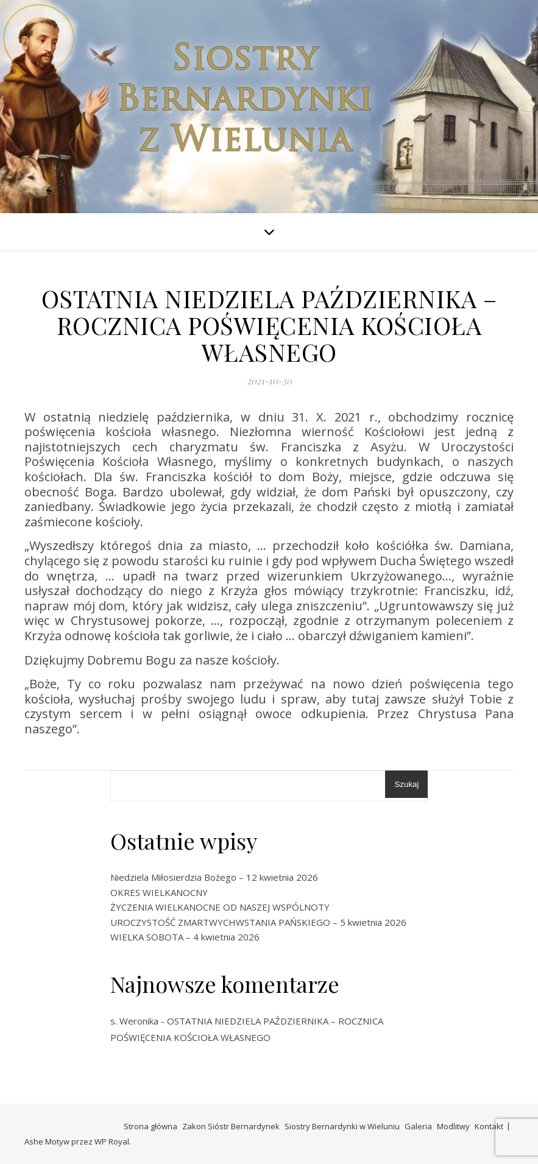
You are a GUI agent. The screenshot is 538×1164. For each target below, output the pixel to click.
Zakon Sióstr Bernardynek (231, 1126)
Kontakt (489, 1126)
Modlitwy (453, 1126)
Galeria (418, 1126)
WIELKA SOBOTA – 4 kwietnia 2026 (185, 937)
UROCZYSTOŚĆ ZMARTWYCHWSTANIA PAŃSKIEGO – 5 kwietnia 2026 (258, 922)
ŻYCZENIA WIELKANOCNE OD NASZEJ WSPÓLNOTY (220, 907)
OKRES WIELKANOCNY (159, 892)
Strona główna (150, 1126)
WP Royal (111, 1141)
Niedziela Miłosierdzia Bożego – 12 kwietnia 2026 (214, 877)
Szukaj (406, 784)
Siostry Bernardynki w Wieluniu (342, 1126)
